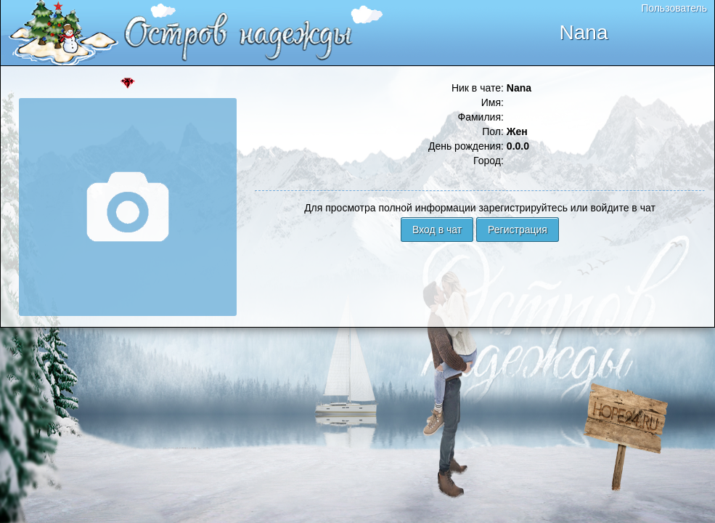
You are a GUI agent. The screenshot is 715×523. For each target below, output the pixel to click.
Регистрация (517, 229)
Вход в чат (437, 229)
